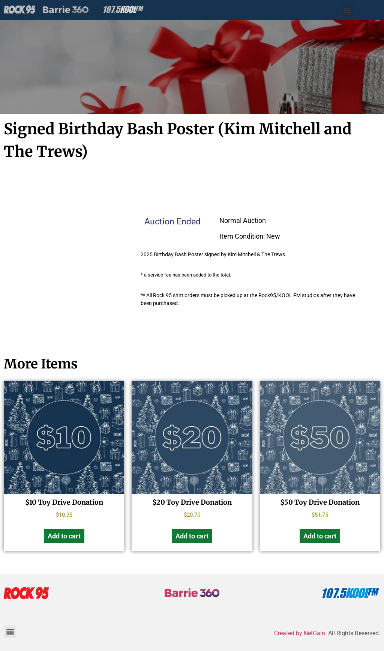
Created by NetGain (299, 633)
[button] (348, 10)
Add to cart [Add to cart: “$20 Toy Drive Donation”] (192, 536)
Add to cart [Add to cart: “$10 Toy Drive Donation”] (64, 536)
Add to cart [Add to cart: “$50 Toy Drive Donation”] (319, 536)
